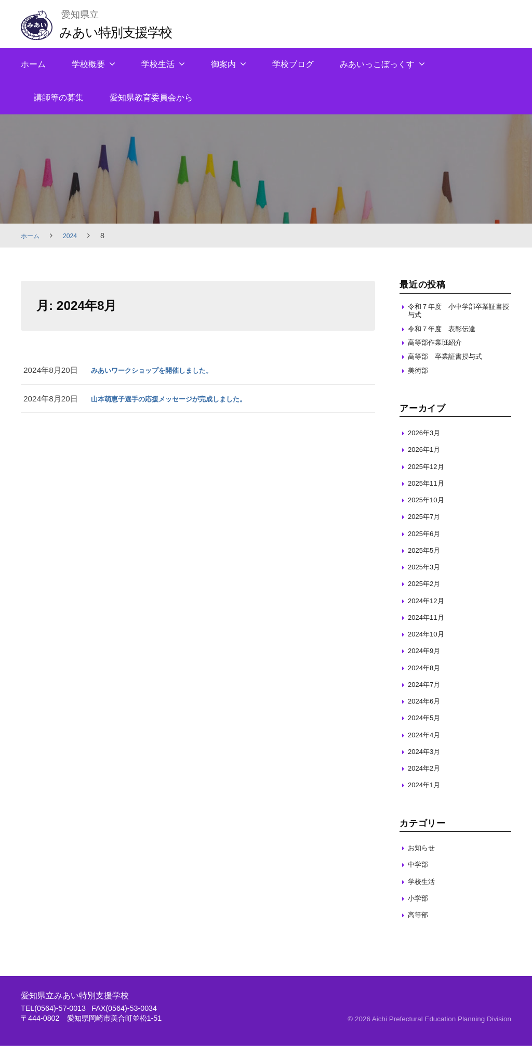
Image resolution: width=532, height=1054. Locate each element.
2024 (74, 235)
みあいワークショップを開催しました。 (161, 370)
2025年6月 (427, 541)
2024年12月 (429, 608)
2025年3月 (427, 575)
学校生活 (158, 64)
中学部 (419, 872)
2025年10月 (429, 508)
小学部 (419, 906)
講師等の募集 (59, 97)
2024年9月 (427, 659)
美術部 (419, 378)
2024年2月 (427, 776)
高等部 (419, 923)
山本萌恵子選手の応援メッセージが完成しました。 (180, 398)
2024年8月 (427, 675)
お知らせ (423, 856)
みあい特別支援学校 (124, 31)
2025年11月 (429, 491)
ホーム (33, 64)
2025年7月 (427, 525)
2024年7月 (427, 692)
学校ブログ (293, 64)
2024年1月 (427, 793)
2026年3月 (427, 441)
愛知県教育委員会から (151, 97)
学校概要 (88, 64)
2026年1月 (427, 457)
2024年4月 (427, 742)
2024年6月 (427, 709)
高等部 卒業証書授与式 (451, 362)
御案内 (223, 64)
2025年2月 (427, 592)
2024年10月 (429, 642)
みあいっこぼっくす (377, 64)
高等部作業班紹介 (439, 347)
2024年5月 (427, 726)
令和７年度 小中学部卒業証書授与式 (458, 312)
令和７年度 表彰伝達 (447, 332)
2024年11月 (429, 625)
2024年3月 (427, 759)
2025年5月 (427, 558)
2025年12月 (429, 474)
